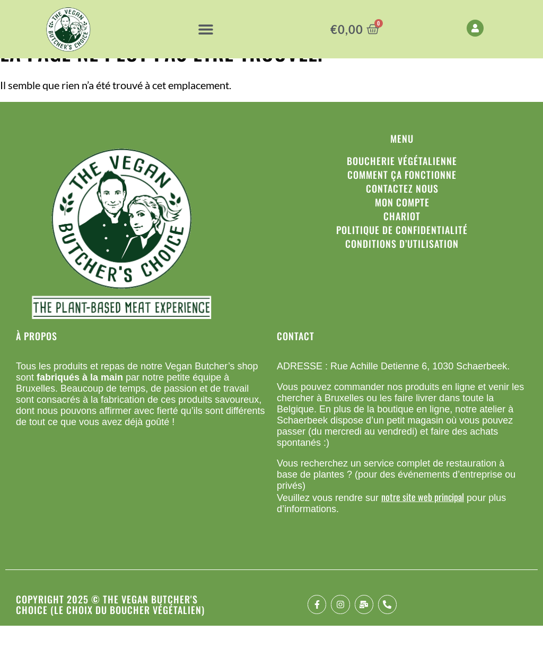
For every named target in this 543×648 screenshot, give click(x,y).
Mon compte (402, 224)
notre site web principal (422, 519)
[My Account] (475, 28)
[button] (205, 29)
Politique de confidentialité (402, 252)
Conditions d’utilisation (402, 266)
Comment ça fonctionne (402, 197)
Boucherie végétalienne (402, 183)
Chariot (402, 238)
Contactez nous (402, 211)
